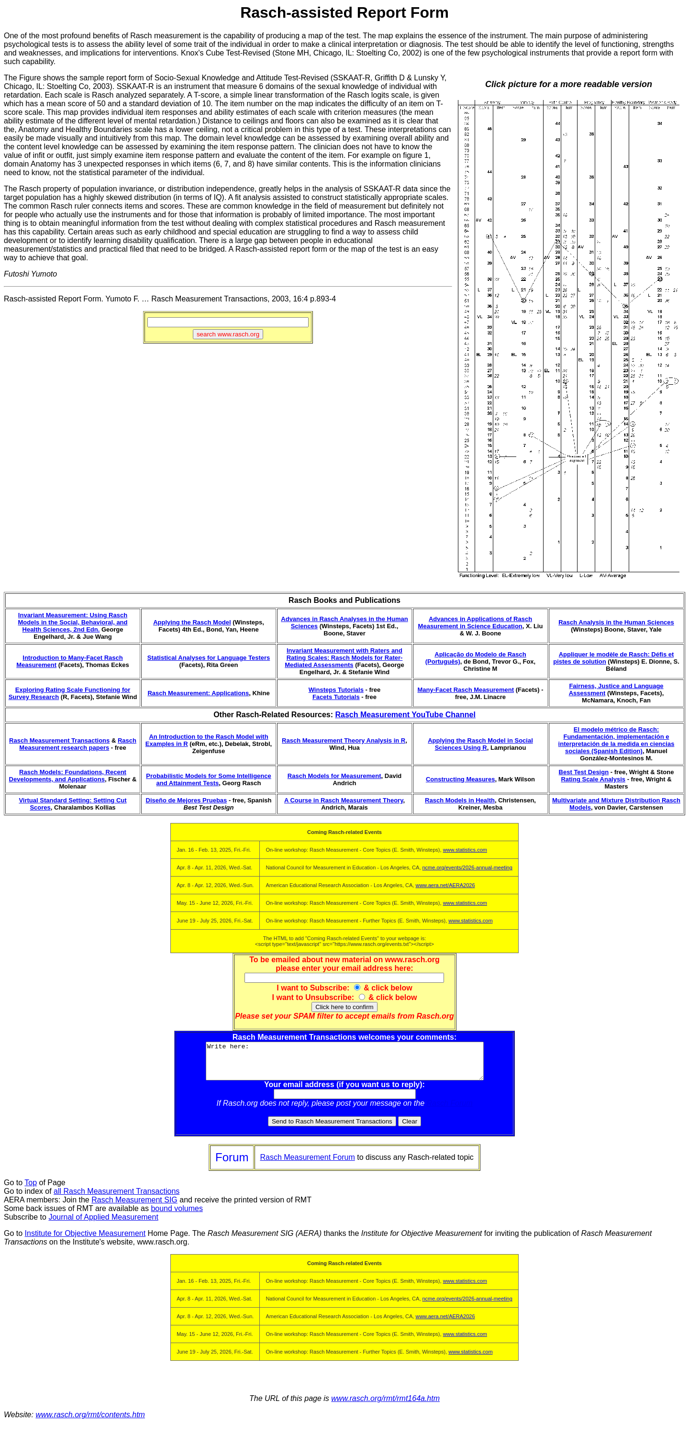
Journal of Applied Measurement (103, 1224)
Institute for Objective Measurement (85, 1240)
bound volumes (177, 1216)
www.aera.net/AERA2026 (445, 885)
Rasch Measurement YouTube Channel (405, 715)
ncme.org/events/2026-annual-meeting (467, 867)
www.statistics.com (465, 850)
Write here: (344, 1065)
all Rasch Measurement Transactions (116, 1198)
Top (30, 1190)
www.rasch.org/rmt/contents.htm (90, 1422)
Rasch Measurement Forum (307, 1164)
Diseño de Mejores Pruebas (186, 800)
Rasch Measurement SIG (134, 1207)
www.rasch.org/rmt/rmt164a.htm (385, 1405)
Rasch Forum (450, 1110)
